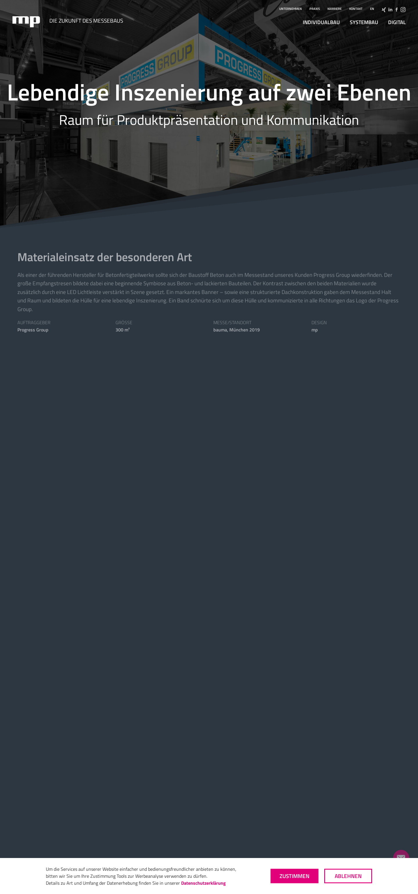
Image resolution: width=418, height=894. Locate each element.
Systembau (364, 22)
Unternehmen (290, 8)
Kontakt (356, 8)
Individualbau (321, 22)
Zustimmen (294, 876)
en (372, 8)
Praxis (314, 8)
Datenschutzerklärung (203, 882)
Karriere (334, 8)
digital (397, 22)
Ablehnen (348, 876)
